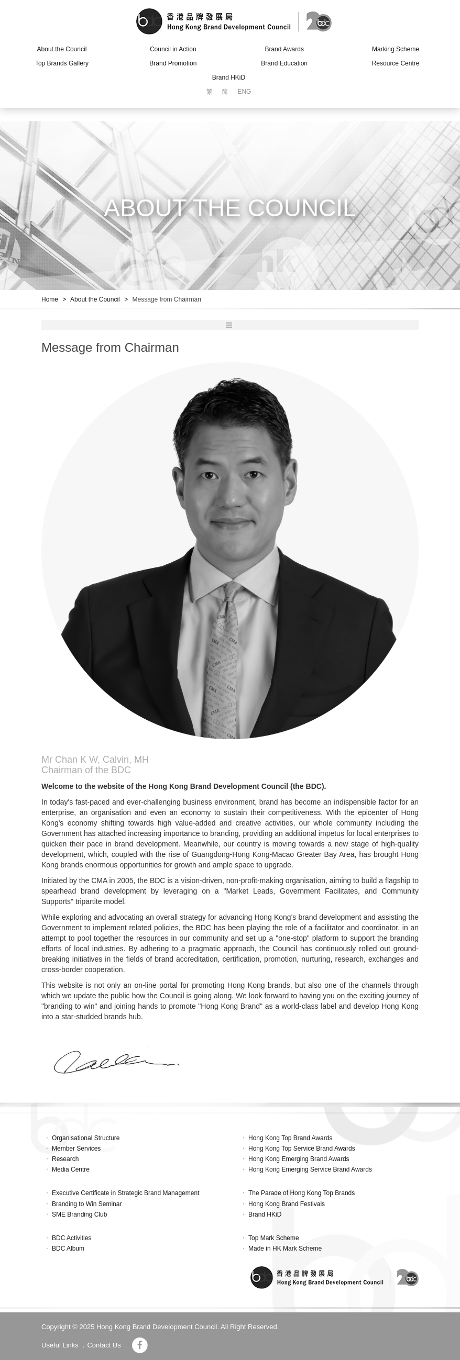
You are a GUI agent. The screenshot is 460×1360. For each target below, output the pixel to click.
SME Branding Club (79, 1214)
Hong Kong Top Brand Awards (290, 1138)
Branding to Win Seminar (87, 1204)
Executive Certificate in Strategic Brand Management (125, 1193)
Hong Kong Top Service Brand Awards (301, 1148)
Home (49, 299)
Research (65, 1159)
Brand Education (284, 63)
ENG (244, 91)
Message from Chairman (166, 299)
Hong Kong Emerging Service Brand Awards (310, 1169)
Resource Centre (396, 63)
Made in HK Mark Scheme (285, 1248)
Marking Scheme (395, 49)
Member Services (76, 1148)
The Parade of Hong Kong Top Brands (301, 1193)
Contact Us (104, 1345)
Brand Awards (284, 49)
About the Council (62, 49)
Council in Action (173, 49)
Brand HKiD (228, 77)
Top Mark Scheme (273, 1238)
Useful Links (60, 1345)
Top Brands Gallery (62, 63)
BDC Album (68, 1248)
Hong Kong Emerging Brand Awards (298, 1159)
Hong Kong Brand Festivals (286, 1204)
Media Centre (71, 1169)
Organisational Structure (85, 1138)
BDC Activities (71, 1238)
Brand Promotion (172, 63)
